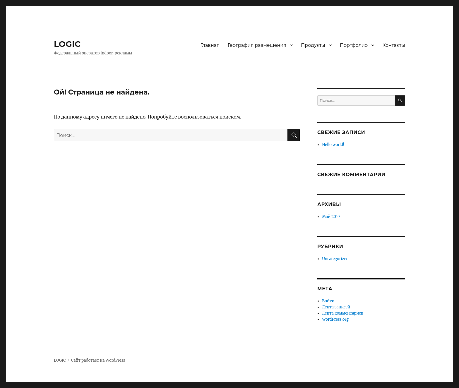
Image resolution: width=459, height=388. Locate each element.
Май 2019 (331, 216)
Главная (210, 45)
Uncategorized (335, 258)
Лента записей (336, 307)
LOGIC (67, 44)
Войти (328, 300)
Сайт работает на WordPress (98, 360)
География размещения (257, 45)
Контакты (393, 45)
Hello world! (333, 144)
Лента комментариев (342, 313)
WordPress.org (335, 319)
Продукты (313, 45)
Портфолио (354, 45)
